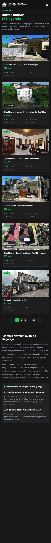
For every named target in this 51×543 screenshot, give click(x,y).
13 (34, 320)
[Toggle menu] (47, 4)
